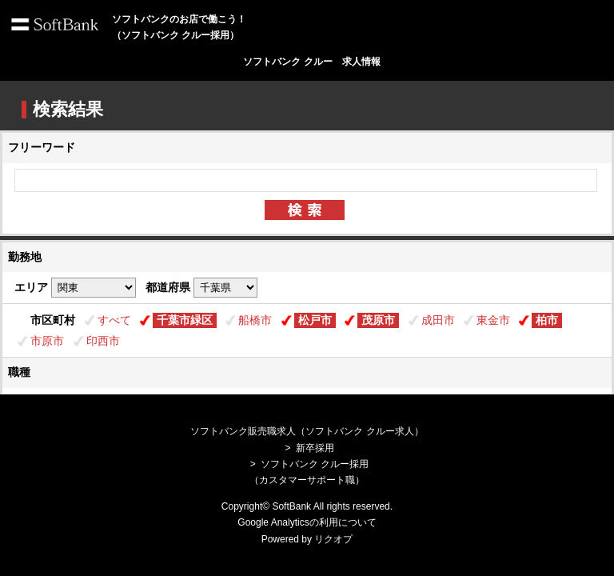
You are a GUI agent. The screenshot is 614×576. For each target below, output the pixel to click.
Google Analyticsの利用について (306, 522)
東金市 (493, 320)
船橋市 (255, 320)
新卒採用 (315, 448)
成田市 (438, 320)
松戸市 (315, 320)
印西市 (103, 340)
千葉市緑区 (185, 320)
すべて (114, 320)
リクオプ (333, 539)
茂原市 (378, 320)
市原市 (47, 340)
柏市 (547, 320)
